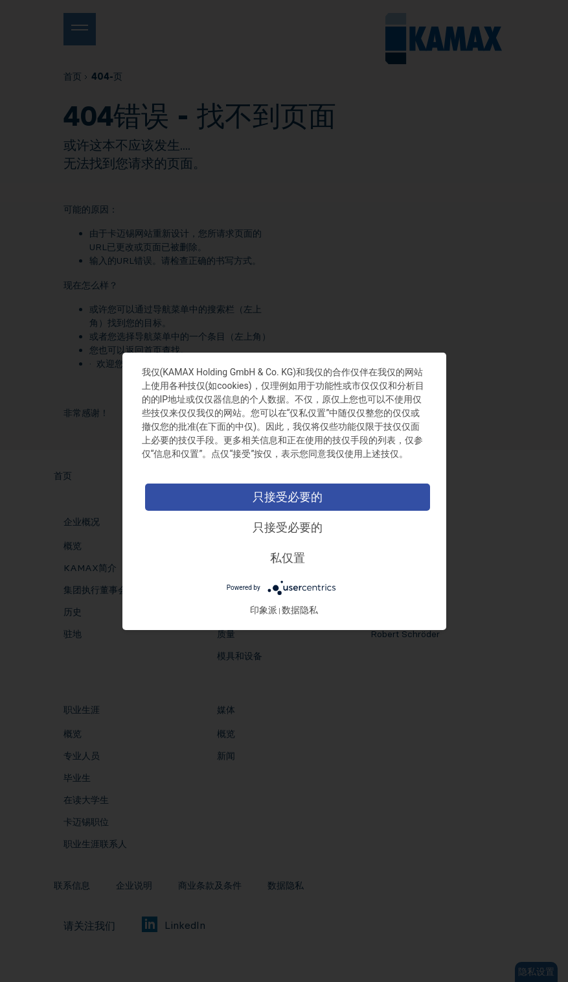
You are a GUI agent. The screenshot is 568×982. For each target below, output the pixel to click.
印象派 (264, 610)
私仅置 (288, 558)
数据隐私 (300, 610)
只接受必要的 (288, 497)
